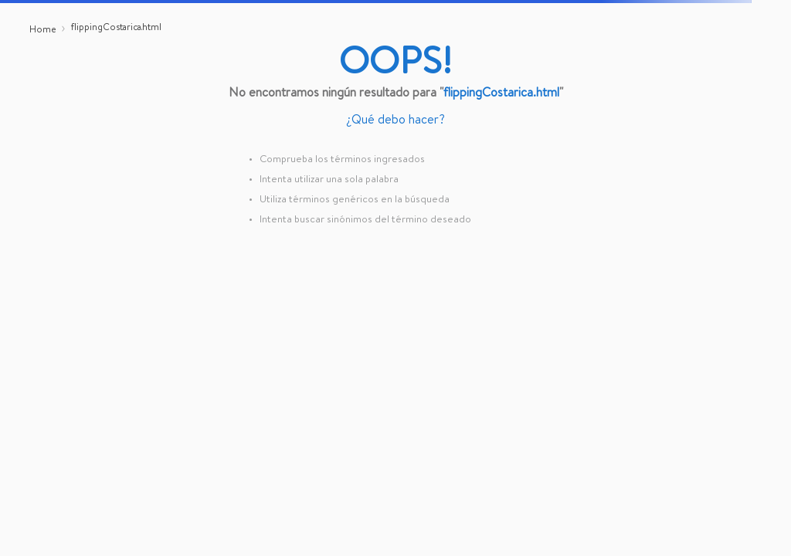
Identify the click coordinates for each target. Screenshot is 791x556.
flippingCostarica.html (116, 28)
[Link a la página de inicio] (42, 31)
